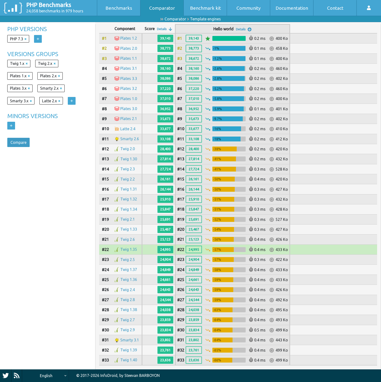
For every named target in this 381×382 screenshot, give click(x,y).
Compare (18, 142)
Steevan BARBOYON (142, 375)
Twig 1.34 (128, 209)
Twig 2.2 (127, 179)
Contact (335, 8)
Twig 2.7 (127, 320)
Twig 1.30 (128, 159)
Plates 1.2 (128, 38)
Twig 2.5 (127, 259)
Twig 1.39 (128, 350)
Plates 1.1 (128, 58)
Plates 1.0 (128, 98)
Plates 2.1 (128, 118)
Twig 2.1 (127, 219)
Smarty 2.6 (129, 139)
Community (248, 8)
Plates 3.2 (128, 88)
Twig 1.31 (128, 189)
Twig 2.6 (127, 239)
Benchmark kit (205, 8)
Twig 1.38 (128, 309)
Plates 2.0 (128, 48)
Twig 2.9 (127, 330)
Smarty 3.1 (129, 340)
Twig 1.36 (128, 279)
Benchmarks (118, 8)
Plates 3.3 (128, 78)
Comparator (162, 8)
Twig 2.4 (127, 289)
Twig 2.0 (127, 149)
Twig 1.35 (128, 249)
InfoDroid (108, 375)
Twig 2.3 (127, 169)
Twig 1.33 (128, 229)
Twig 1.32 (128, 199)
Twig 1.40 (128, 360)
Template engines (205, 19)
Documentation (292, 8)
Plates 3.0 (128, 108)
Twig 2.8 (127, 299)
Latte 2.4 (127, 129)
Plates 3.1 (128, 68)
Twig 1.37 (128, 269)
